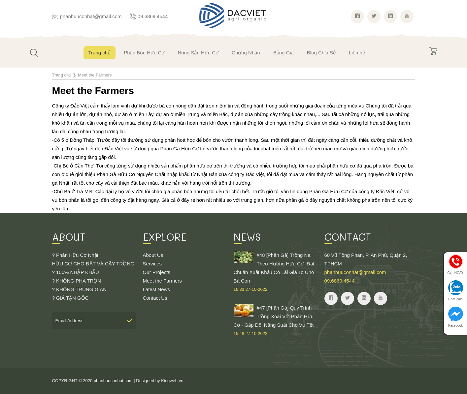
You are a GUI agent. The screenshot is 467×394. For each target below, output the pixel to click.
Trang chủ (99, 52)
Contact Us (155, 298)
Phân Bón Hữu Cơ (144, 52)
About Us (153, 255)
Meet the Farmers (162, 281)
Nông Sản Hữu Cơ (198, 52)
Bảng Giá (283, 52)
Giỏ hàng (433, 51)
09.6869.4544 (153, 16)
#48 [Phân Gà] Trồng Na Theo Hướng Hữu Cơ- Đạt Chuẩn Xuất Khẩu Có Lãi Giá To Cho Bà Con (276, 272)
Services (152, 263)
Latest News (156, 289)
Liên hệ (357, 52)
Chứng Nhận (246, 52)
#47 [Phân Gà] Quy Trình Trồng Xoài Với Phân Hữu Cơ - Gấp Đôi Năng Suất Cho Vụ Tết (276, 321)
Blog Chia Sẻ (321, 52)
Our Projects (156, 272)
